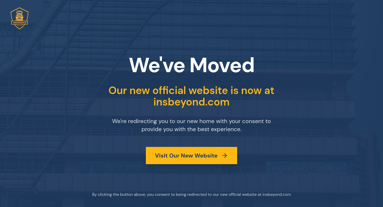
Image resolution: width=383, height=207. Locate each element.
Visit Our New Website (191, 155)
